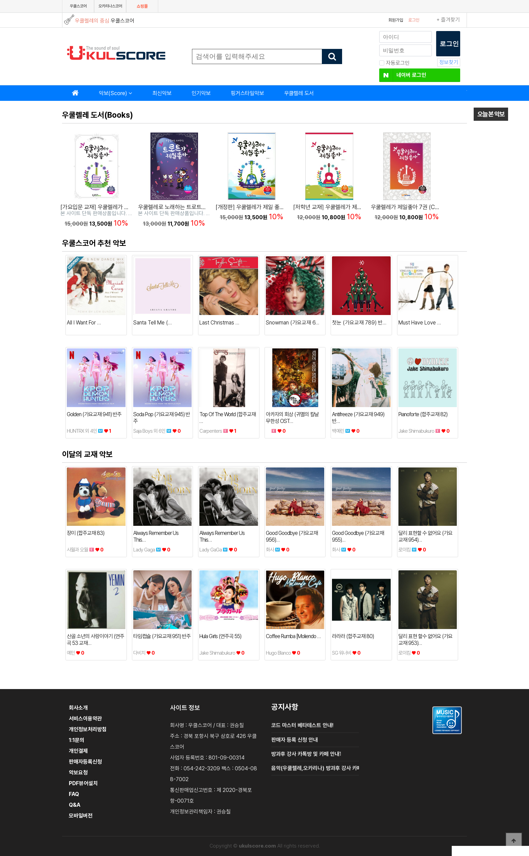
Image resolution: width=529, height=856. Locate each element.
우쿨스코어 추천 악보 (94, 243)
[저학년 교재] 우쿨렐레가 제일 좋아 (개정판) (343, 206)
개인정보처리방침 (88, 729)
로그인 (413, 20)
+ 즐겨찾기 (448, 20)
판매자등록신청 (85, 762)
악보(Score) (113, 93)
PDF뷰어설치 (83, 783)
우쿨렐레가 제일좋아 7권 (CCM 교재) (414, 206)
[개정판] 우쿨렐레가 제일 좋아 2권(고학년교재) (270, 206)
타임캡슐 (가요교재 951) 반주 (162, 636)
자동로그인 (394, 63)
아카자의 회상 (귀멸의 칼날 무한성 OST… (292, 417)
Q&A (74, 805)
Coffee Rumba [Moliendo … (293, 636)
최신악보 (161, 93)
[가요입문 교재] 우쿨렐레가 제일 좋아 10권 (109, 206)
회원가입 (395, 20)
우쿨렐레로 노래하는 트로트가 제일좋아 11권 (188, 206)
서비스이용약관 (85, 718)
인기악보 (201, 93)
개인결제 (78, 751)
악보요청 (78, 772)
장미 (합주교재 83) (85, 533)
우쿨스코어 (78, 6)
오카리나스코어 (110, 6)
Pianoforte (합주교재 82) (422, 414)
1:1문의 (76, 740)
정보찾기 (448, 62)
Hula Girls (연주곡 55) (220, 636)
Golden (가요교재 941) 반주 (94, 414)
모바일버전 (80, 815)
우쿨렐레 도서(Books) (97, 115)
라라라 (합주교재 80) (353, 636)
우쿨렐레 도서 (299, 93)
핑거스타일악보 (247, 93)
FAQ (74, 794)
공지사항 (284, 707)
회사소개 (78, 708)
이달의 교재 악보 (87, 454)
